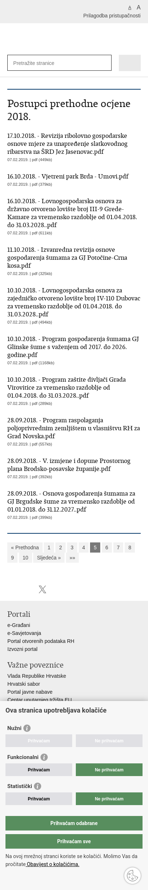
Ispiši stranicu (11, 589)
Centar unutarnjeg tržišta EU (39, 700)
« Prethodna (25, 547)
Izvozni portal (22, 649)
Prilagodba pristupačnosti (111, 16)
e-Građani (18, 625)
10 (25, 558)
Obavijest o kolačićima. (52, 864)
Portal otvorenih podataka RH (40, 641)
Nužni (14, 728)
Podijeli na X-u (42, 589)
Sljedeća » (49, 558)
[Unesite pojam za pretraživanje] (39, 63)
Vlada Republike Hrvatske (36, 676)
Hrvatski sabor (23, 684)
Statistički (19, 786)
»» (72, 558)
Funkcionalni (23, 757)
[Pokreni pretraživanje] (104, 63)
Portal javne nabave (29, 692)
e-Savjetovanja (24, 633)
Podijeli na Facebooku (27, 589)
